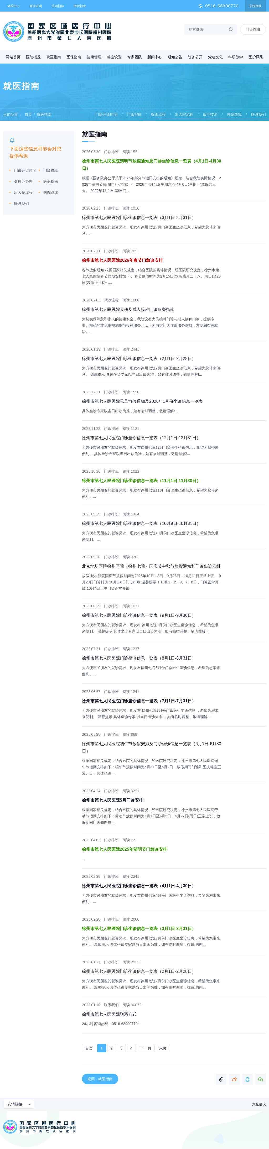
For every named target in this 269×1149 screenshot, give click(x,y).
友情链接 (19, 1104)
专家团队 (134, 57)
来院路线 (255, 6)
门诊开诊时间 (106, 114)
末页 (163, 1048)
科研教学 (235, 57)
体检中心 (13, 6)
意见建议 (259, 1104)
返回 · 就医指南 (100, 1079)
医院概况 (33, 57)
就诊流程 (158, 114)
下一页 (145, 1048)
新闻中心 (154, 57)
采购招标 (57, 6)
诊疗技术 (210, 114)
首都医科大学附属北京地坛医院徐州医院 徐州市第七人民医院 (57, 31)
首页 (28, 114)
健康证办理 (23, 181)
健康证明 (35, 6)
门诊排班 (134, 114)
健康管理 (94, 57)
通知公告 (175, 57)
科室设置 (114, 57)
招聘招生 (80, 6)
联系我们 (258, 114)
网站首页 (13, 57)
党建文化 (215, 57)
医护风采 (256, 57)
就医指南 (53, 57)
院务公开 (195, 57)
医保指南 (73, 57)
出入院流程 (184, 114)
